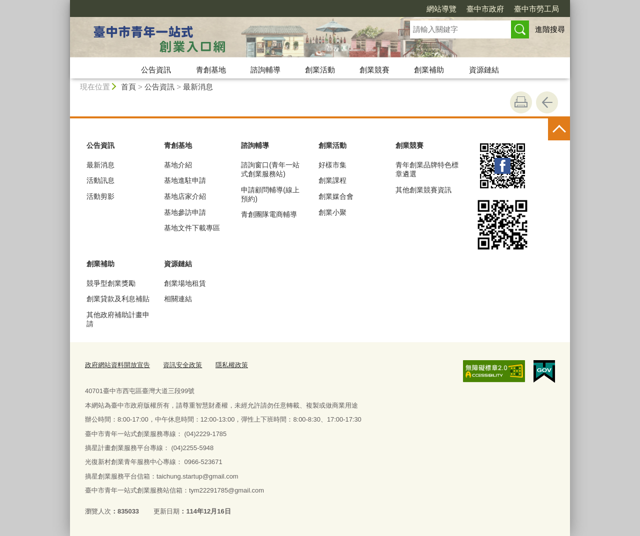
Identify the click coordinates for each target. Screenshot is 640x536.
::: (65, 4)
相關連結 (178, 299)
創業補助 (429, 69)
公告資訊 (156, 69)
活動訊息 (100, 180)
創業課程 (332, 180)
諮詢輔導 (265, 69)
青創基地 (211, 69)
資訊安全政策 (182, 365)
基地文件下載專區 (192, 228)
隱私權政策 (232, 365)
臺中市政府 (485, 8)
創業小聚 (332, 212)
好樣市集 (332, 165)
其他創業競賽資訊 (424, 190)
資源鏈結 (484, 69)
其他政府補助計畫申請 (118, 319)
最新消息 (198, 86)
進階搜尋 (550, 29)
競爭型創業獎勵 (111, 283)
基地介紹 (178, 165)
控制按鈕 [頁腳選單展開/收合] (559, 129)
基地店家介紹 (185, 196)
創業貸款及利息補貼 (118, 299)
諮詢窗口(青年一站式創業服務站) (270, 169)
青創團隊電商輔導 (269, 214)
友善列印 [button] (521, 102)
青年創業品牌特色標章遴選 (427, 169)
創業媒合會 (336, 196)
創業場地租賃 (185, 283)
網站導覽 (441, 8)
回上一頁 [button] (547, 102)
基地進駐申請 (185, 180)
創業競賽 (375, 69)
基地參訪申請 (185, 212)
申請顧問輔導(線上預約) (270, 194)
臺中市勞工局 (536, 8)
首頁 (128, 86)
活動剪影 (100, 196)
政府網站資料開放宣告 (117, 365)
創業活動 (320, 69)
